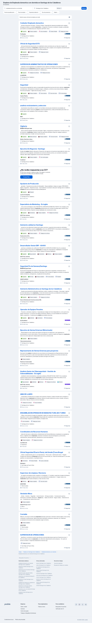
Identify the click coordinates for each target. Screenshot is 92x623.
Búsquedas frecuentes (25, 561)
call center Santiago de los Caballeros (44, 579)
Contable (23, 518)
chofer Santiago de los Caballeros (43, 581)
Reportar (67, 37)
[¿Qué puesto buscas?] (18, 8)
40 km (59, 8)
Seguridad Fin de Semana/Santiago (33, 270)
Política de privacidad (20, 619)
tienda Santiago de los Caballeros (43, 589)
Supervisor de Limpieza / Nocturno (33, 477)
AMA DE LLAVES (26, 398)
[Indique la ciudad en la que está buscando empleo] (47, 8)
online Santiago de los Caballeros (43, 568)
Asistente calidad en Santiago (31, 229)
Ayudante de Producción (29, 187)
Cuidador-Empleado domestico (32, 23)
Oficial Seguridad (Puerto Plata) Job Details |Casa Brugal (41, 456)
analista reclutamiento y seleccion (33, 106)
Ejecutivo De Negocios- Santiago (32, 149)
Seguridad (24, 85)
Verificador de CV (60, 608)
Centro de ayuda (24, 611)
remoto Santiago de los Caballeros (43, 567)
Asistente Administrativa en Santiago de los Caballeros (41, 293)
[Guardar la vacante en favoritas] (69, 23)
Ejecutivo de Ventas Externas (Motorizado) (36, 334)
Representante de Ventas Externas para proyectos (39, 354)
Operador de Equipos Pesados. (31, 313)
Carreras (23, 608)
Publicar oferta (41, 606)
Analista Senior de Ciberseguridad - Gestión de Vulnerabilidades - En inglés (38, 376)
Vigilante (23, 126)
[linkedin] (85, 604)
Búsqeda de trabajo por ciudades (61, 568)
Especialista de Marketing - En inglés (34, 208)
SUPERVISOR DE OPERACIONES (32, 539)
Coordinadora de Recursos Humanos (34, 435)
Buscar (84, 8)
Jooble (86, 619)
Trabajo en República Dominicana (28, 613)
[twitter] (82, 604)
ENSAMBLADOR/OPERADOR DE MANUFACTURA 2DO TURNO (43, 417)
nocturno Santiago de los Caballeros (44, 577)
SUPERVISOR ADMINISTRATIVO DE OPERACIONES (39, 64)
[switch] (70, 17)
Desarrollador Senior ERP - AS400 (33, 249)
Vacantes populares (58, 567)
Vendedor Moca (26, 497)
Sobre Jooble (24, 606)
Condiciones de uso (9, 619)
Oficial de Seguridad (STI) (30, 44)
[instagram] (79, 604)
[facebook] (76, 604)
